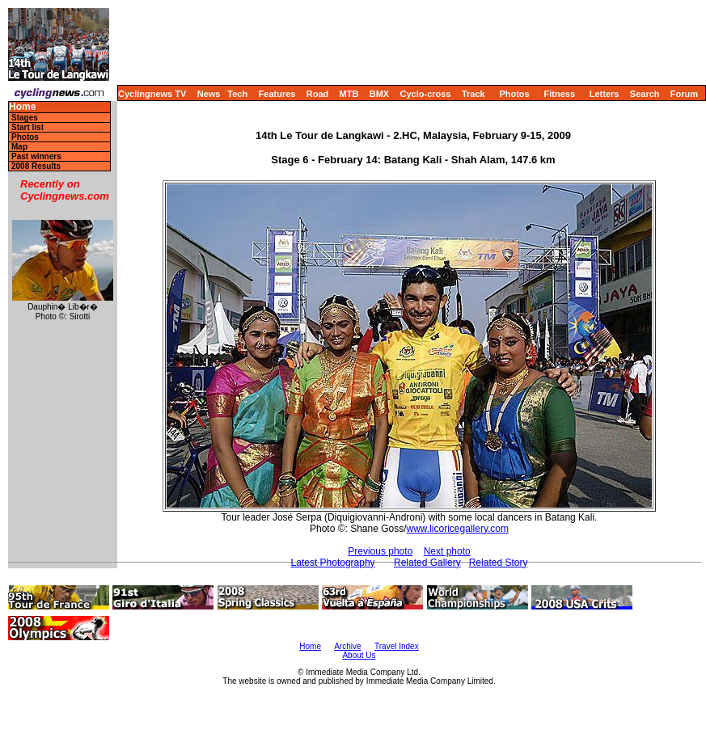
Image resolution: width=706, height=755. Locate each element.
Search (645, 94)
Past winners (36, 156)
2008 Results (36, 166)
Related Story (498, 562)
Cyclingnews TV (152, 94)
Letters (604, 94)
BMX (379, 94)
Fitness (559, 94)
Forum (684, 94)
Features (277, 94)
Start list (27, 127)
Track (473, 94)
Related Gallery (427, 562)
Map (19, 146)
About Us (358, 655)
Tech (237, 94)
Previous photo (380, 551)
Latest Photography (333, 562)
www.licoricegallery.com (458, 528)
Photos (514, 94)
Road (317, 94)
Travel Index (396, 646)
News (209, 94)
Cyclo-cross (425, 94)
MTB (349, 94)
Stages (24, 117)
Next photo (447, 551)
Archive (347, 646)
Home (22, 107)
